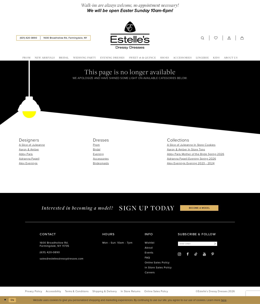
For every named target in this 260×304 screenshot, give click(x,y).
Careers (150, 272)
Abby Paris (26, 154)
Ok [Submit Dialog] (13, 300)
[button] (229, 38)
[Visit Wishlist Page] (216, 37)
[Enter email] (198, 243)
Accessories (101, 159)
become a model (199, 208)
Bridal (96, 149)
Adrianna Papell (29, 159)
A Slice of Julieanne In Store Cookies (191, 145)
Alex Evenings (28, 163)
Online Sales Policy (157, 262)
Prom (96, 145)
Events (149, 253)
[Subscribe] (216, 243)
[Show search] (202, 38)
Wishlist (150, 243)
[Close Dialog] (5, 300)
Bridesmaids (101, 163)
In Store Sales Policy (158, 267)
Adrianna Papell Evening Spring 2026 (191, 159)
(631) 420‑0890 (50, 252)
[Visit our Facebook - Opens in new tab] (188, 254)
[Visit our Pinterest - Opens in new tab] (212, 254)
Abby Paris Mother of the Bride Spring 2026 (195, 154)
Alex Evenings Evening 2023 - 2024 (190, 163)
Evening (98, 154)
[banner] (130, 35)
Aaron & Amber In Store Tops (186, 149)
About (149, 248)
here (224, 300)
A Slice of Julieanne (32, 145)
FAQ (147, 258)
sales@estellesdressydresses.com (61, 259)
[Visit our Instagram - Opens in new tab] (179, 254)
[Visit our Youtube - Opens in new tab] (204, 254)
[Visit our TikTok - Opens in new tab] (195, 254)
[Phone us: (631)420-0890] (28, 38)
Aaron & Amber (29, 149)
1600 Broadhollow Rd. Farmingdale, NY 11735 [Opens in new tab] (54, 244)
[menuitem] (28, 38)
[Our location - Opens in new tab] (65, 38)
